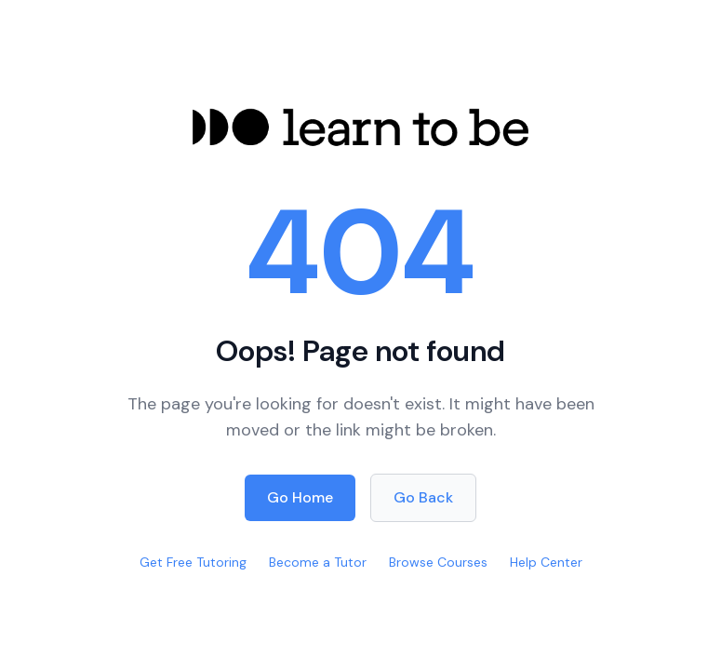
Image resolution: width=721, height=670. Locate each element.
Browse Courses (438, 562)
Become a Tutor (318, 562)
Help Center (546, 562)
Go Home (300, 497)
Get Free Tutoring (193, 562)
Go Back (423, 497)
